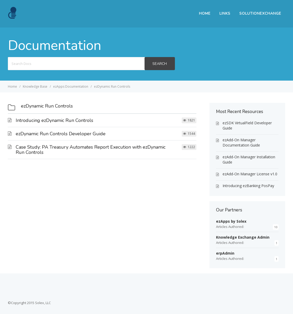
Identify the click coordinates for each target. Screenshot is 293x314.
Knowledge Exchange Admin (242, 237)
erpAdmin (225, 253)
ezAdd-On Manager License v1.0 (250, 173)
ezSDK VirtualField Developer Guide (247, 125)
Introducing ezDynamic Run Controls (54, 120)
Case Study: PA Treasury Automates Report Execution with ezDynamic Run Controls (90, 149)
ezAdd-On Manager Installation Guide (249, 159)
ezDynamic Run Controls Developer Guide (61, 134)
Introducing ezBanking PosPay (248, 185)
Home (205, 13)
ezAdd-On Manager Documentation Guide (241, 142)
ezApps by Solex (231, 221)
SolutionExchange (260, 13)
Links (224, 13)
